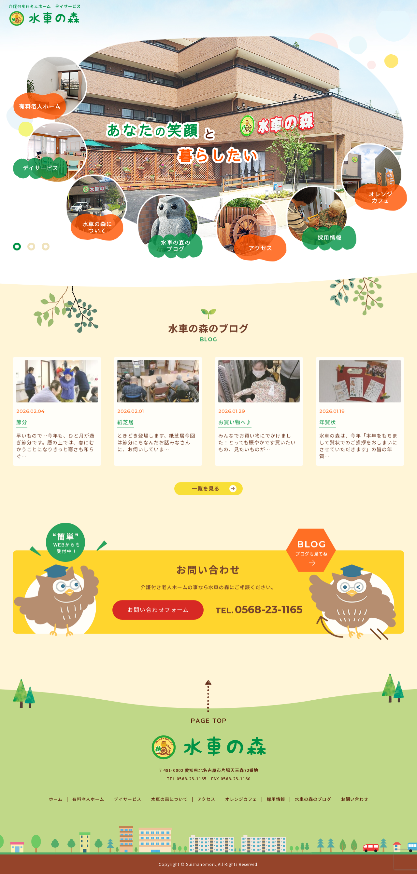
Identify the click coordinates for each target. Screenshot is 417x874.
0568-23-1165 (192, 778)
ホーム (56, 799)
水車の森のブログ (313, 799)
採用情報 (276, 799)
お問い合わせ (354, 799)
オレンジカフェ (241, 799)
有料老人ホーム (88, 799)
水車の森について (169, 799)
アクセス (206, 799)
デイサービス (127, 799)
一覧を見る (206, 499)
